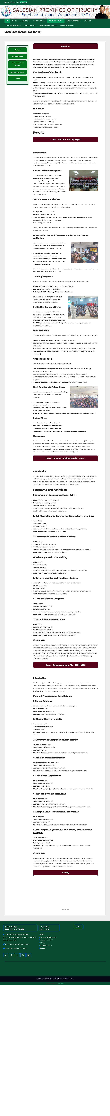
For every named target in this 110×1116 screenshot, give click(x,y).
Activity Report (17, 56)
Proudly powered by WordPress (45, 1109)
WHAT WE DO (38, 21)
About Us (17, 50)
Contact (42, 1074)
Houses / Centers (45, 1066)
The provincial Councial (47, 1063)
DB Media (61, 1114)
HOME (14, 21)
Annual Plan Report (17, 72)
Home (41, 1061)
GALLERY (88, 21)
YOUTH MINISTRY (55, 21)
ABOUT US (25, 21)
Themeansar (69, 1109)
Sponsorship (29, 25)
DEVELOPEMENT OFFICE (47, 25)
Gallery (17, 78)
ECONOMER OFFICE (13, 25)
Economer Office (45, 1072)
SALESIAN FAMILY (66, 25)
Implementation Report (17, 64)
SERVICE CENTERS (73, 21)
